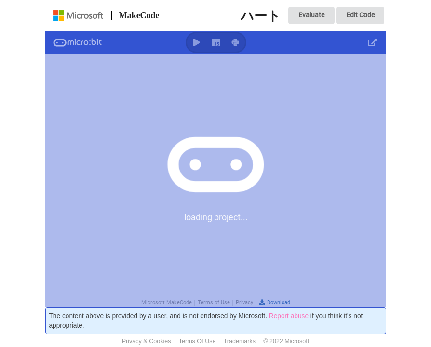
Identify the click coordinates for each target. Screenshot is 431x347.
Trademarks (240, 341)
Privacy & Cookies (146, 341)
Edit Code (360, 15)
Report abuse (289, 316)
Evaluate (311, 15)
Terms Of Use (197, 341)
